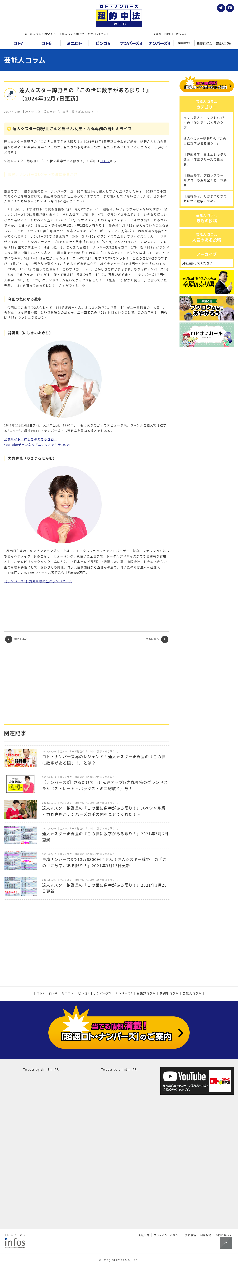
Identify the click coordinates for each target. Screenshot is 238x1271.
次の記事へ (157, 639)
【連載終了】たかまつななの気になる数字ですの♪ (205, 216)
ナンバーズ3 (102, 993)
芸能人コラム (25, 60)
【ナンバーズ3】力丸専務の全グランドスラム (38, 581)
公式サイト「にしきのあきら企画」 (30, 439)
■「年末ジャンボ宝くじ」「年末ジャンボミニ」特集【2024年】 (67, 34)
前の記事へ (16, 639)
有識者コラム (169, 993)
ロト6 (53, 993)
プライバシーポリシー (167, 1220)
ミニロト (67, 993)
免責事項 (190, 1220)
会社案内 (144, 1220)
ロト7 (41, 993)
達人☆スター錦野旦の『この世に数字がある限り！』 (205, 158)
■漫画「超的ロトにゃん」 (171, 34)
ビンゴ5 (83, 993)
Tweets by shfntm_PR (41, 1054)
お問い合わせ (223, 1220)
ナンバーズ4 (124, 993)
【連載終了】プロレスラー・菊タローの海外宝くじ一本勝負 (205, 197)
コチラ (105, 161)
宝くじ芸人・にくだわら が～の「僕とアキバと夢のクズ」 (204, 140)
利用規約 (205, 1220)
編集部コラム (146, 993)
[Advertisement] (86, 683)
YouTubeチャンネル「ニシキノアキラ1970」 (38, 444)
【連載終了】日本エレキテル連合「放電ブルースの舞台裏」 (205, 177)
